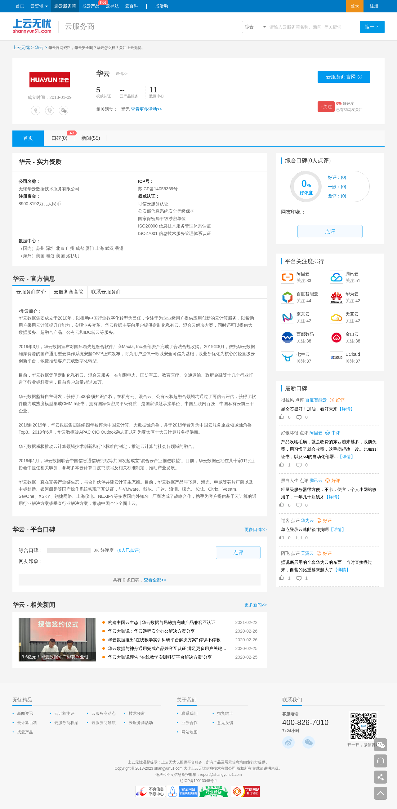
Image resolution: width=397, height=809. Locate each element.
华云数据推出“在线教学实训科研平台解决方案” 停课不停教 (164, 639)
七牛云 (303, 354)
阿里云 (303, 273)
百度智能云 (307, 293)
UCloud (353, 354)
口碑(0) (63, 135)
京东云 (303, 314)
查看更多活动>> (146, 109)
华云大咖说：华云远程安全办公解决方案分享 (151, 631)
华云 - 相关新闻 (33, 604)
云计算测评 (64, 713)
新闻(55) (93, 138)
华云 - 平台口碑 (33, 529)
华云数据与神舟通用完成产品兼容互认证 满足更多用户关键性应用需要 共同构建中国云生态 (168, 648)
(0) (337, 177)
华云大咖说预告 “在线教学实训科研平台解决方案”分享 (160, 657)
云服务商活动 (141, 722)
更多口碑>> (255, 529)
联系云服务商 (106, 291)
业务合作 (189, 722)
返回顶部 (380, 793)
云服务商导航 (103, 722)
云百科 (131, 6)
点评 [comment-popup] (238, 552)
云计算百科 (27, 722)
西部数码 (305, 334)
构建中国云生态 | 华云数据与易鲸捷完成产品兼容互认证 (162, 622)
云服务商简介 (31, 291)
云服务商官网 (344, 78)
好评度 (345, 103)
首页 (20, 6)
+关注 (326, 106)
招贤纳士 (225, 713)
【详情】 (346, 408)
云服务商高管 (68, 291)
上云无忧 (21, 47)
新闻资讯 (25, 713)
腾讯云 (352, 273)
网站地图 (189, 732)
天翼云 (352, 314)
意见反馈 (225, 722)
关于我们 (187, 699)
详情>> (121, 74)
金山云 (352, 334)
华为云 (352, 293)
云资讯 (39, 6)
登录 (354, 6)
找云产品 (91, 6)
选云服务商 (65, 6)
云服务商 (80, 26)
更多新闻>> (255, 604)
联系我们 (189, 713)
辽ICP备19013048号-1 (198, 781)
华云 (39, 47)
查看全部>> (155, 579)
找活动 (161, 6)
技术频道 (137, 713)
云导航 (112, 6)
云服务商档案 (66, 722)
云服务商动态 (103, 713)
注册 (374, 6)
